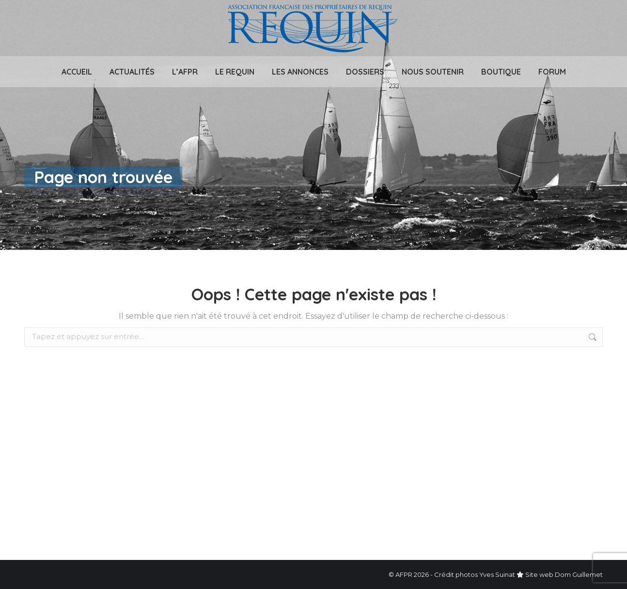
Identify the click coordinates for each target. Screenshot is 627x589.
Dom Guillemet (579, 574)
